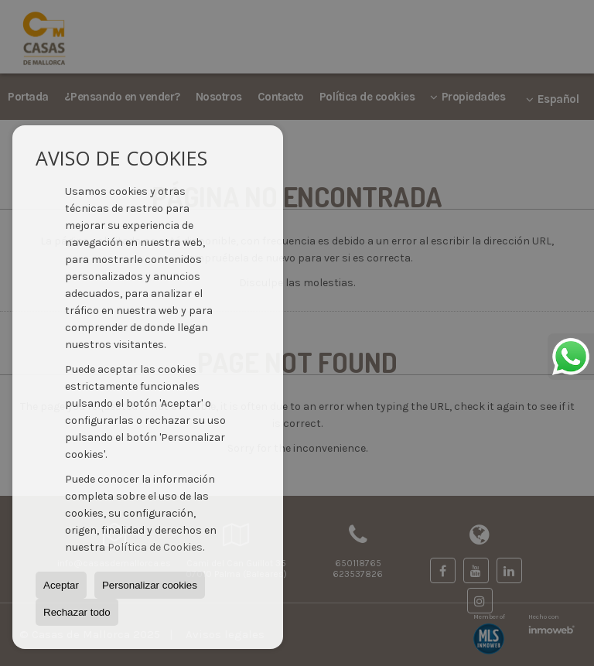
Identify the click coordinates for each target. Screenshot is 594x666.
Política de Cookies (155, 547)
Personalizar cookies (149, 585)
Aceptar (61, 585)
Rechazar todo (77, 612)
